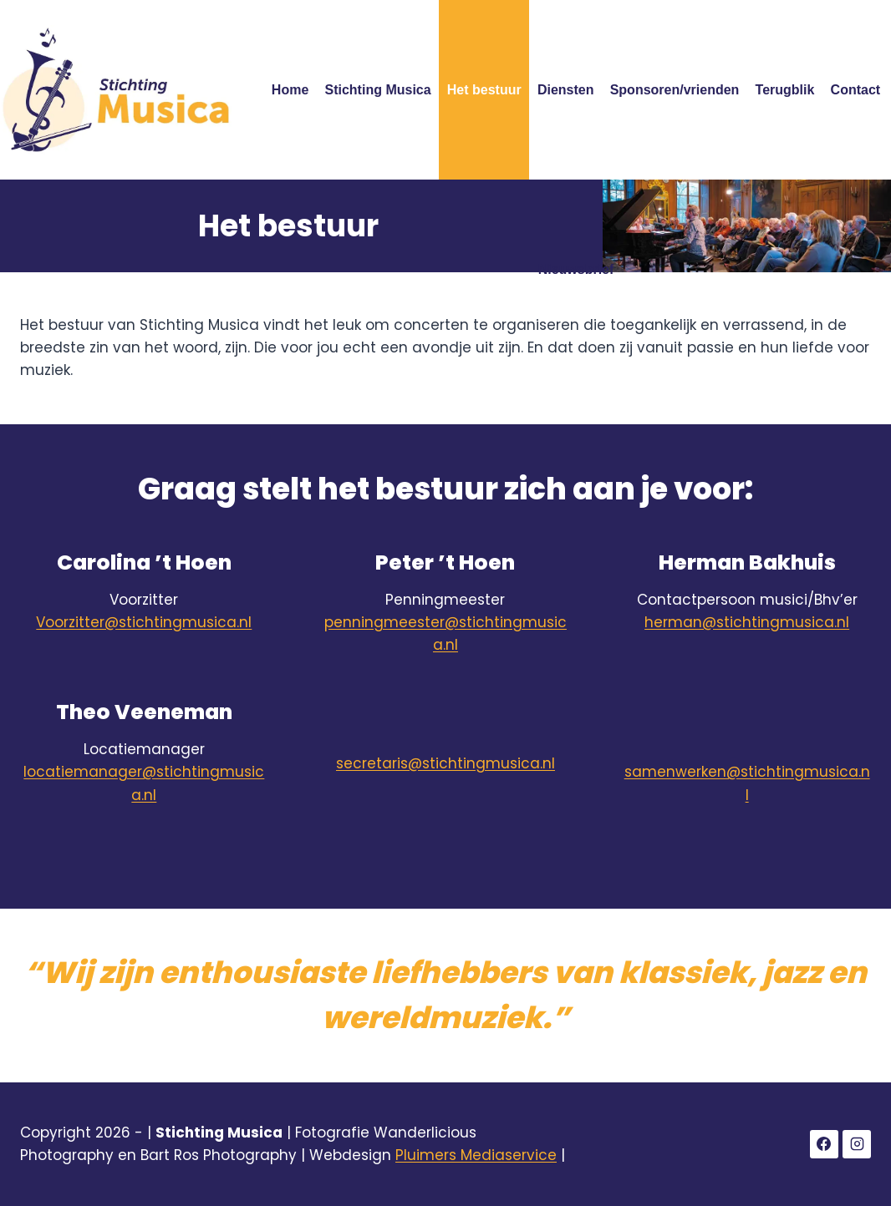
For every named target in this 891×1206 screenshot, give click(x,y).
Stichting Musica (378, 90)
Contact (856, 90)
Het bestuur (484, 90)
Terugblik (785, 90)
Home (290, 90)
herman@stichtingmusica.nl (746, 622)
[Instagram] (857, 1144)
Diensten (565, 90)
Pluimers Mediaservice (476, 1155)
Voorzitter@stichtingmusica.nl (144, 622)
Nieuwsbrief (576, 269)
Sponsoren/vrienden (675, 90)
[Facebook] (824, 1144)
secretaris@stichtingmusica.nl (445, 763)
